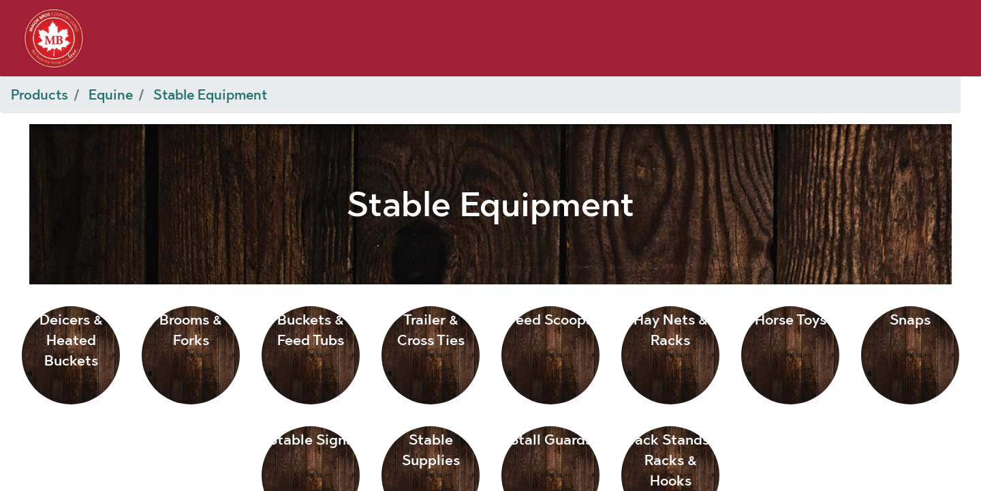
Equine (111, 95)
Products (39, 95)
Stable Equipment (210, 95)
